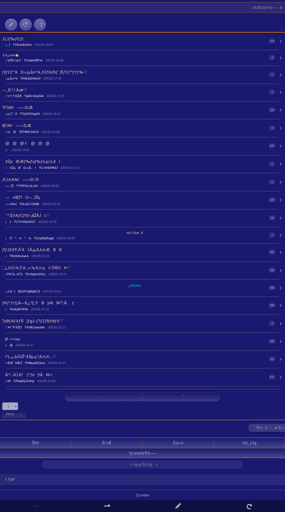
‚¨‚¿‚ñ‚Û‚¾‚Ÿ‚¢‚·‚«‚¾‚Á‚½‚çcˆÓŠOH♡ (36, 268)
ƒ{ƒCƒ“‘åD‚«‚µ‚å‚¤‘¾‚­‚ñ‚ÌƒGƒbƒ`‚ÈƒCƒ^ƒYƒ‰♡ (44, 72)
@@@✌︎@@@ (26, 143)
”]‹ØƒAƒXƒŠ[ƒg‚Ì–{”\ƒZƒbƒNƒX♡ (32, 321)
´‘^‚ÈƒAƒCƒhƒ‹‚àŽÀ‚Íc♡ (26, 215)
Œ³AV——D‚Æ (16, 125)
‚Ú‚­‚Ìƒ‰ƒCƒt (12, 39)
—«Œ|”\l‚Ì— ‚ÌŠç (21, 197)
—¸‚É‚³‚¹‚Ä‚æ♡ (14, 90)
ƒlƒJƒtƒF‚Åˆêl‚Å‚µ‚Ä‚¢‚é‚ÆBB (32, 250)
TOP (10, 480)
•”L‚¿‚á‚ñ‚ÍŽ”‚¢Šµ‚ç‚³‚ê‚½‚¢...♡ (29, 356)
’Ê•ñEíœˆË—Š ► (270, 429)
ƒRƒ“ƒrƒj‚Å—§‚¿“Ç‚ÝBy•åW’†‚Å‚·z (38, 303)
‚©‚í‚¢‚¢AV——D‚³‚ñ (20, 179)
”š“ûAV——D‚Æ (17, 107)
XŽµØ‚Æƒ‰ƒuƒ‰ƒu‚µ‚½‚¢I (31, 161)
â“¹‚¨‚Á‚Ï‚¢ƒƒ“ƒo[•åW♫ (27, 374)
